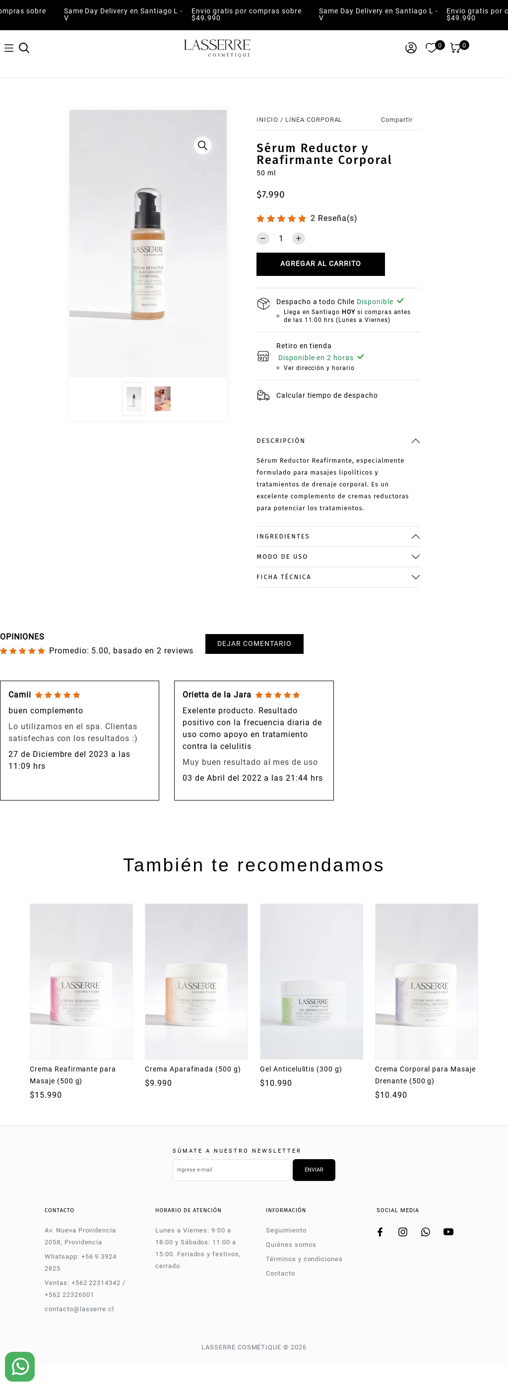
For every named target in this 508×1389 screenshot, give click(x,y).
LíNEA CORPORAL (313, 119)
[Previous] (77, 246)
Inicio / (269, 119)
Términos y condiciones (304, 1259)
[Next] (219, 246)
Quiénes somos (291, 1244)
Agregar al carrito (320, 264)
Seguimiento (286, 1230)
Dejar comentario (254, 644)
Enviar (314, 1170)
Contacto (280, 1273)
